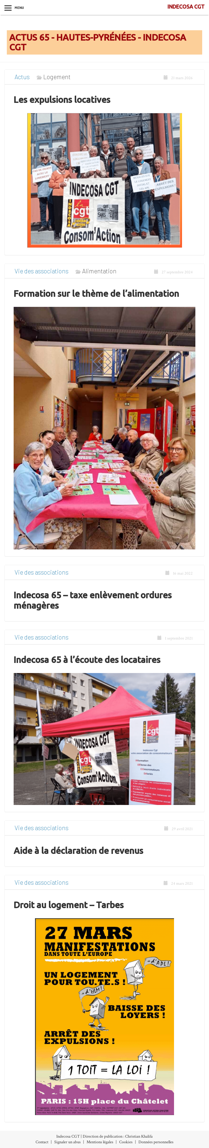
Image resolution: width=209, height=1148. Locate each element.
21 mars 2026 (178, 78)
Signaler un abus (67, 1142)
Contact (42, 1142)
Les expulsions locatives (62, 100)
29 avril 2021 (178, 829)
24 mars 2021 (178, 883)
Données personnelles (155, 1142)
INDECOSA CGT (186, 6)
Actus (22, 76)
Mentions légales (100, 1142)
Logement (57, 76)
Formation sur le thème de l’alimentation (96, 293)
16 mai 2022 (179, 573)
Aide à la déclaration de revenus (78, 851)
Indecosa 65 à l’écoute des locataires (87, 660)
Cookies (126, 1142)
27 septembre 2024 (173, 272)
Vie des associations (41, 271)
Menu (19, 7)
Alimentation (99, 271)
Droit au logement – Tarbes (69, 905)
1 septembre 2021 (175, 638)
